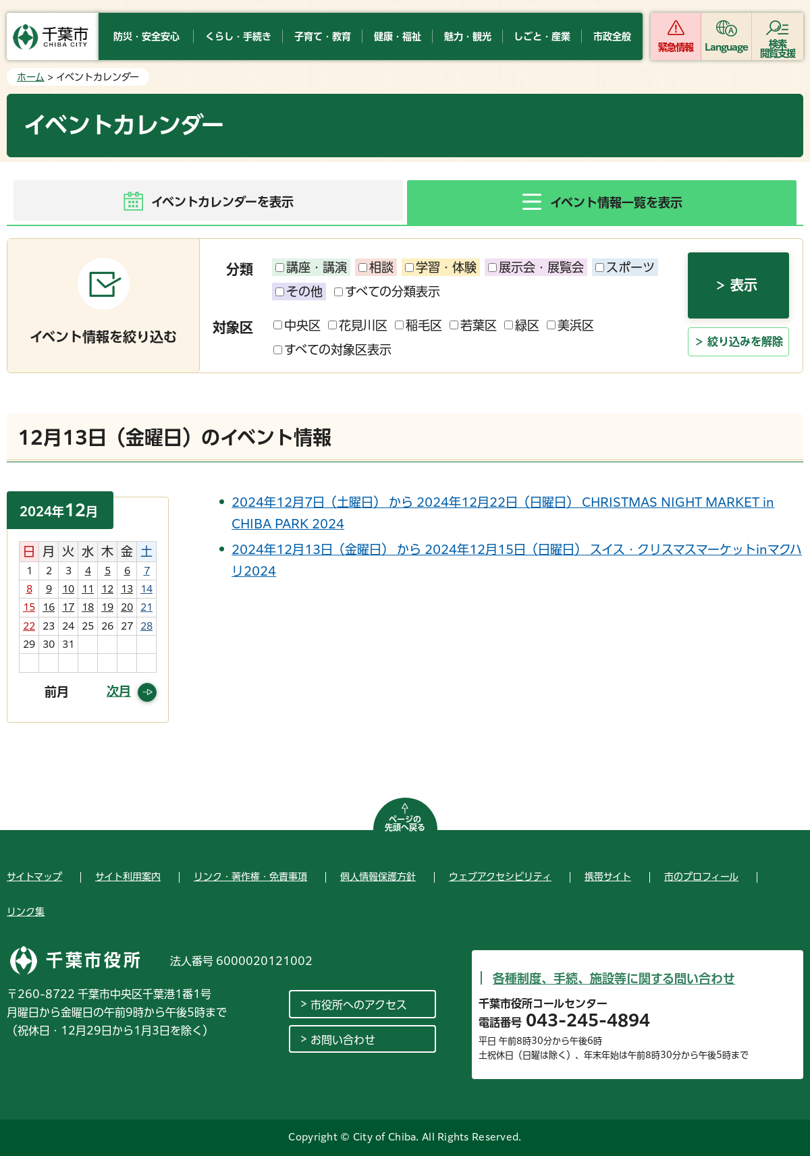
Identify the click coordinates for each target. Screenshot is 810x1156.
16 (49, 607)
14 (146, 589)
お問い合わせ (342, 1040)
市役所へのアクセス (358, 1004)
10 (68, 589)
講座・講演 (311, 267)
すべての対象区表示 (332, 349)
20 (127, 607)
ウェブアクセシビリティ (500, 876)
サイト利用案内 (128, 876)
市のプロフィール (701, 876)
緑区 (521, 325)
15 (29, 607)
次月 (119, 691)
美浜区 (570, 325)
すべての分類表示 (387, 291)
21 (146, 607)
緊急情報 (675, 47)
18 (88, 607)
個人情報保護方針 (378, 876)
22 (29, 626)
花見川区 (357, 325)
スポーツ (625, 267)
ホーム (31, 77)
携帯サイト (608, 876)
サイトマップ (34, 876)
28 (146, 626)
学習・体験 (441, 267)
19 (107, 607)
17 (68, 607)
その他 (299, 291)
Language (727, 47)
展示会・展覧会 (536, 267)
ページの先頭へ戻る (405, 823)
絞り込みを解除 (745, 341)
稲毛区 (418, 325)
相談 (376, 267)
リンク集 (26, 911)
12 (107, 589)
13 (127, 589)
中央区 (297, 325)
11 (88, 589)
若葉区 (473, 325)
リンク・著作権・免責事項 (250, 876)
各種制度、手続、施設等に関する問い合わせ (614, 978)
